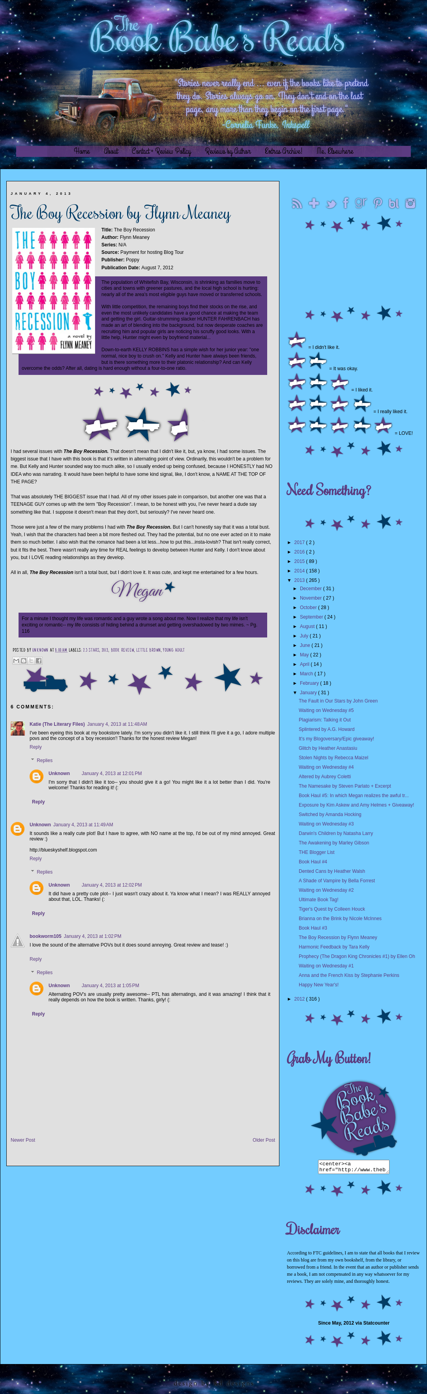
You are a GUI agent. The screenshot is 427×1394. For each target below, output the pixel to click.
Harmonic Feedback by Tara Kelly (334, 947)
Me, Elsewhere (335, 151)
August (308, 626)
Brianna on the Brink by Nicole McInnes (340, 918)
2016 (300, 552)
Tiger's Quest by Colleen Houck (332, 909)
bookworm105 (46, 936)
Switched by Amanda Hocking (330, 814)
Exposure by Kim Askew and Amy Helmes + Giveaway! (356, 805)
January (309, 692)
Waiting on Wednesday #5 (326, 710)
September (312, 617)
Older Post (264, 1140)
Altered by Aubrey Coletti (325, 776)
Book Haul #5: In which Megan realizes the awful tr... (354, 795)
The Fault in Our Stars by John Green (338, 701)
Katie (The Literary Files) (57, 724)
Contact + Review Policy (161, 151)
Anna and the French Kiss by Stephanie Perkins (349, 975)
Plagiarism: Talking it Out (325, 720)
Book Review (122, 651)
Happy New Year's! (319, 985)
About (111, 151)
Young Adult (174, 651)
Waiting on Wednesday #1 (326, 966)
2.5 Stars (91, 651)
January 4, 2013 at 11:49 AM (83, 824)
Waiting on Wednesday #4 (326, 767)
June (305, 645)
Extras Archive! (284, 151)
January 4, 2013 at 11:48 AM (117, 724)
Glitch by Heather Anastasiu (328, 748)
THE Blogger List (317, 852)
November (311, 598)
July (305, 636)
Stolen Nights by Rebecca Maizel (333, 757)
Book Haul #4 (313, 862)
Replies (44, 760)
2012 (300, 999)
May (305, 655)
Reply (36, 747)
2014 (300, 571)
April (305, 664)
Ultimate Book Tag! (319, 899)
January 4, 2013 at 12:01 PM (112, 773)
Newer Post (23, 1140)
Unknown (41, 651)
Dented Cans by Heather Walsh (332, 871)
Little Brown (149, 651)
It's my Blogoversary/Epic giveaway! (336, 739)
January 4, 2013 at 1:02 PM (93, 936)
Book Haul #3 (313, 928)
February (310, 683)
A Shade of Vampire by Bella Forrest (337, 880)
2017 (300, 542)
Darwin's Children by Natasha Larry (336, 833)
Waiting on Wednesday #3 (326, 824)
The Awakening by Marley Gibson (334, 843)
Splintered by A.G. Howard (326, 729)
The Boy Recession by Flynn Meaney (338, 937)
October (309, 607)
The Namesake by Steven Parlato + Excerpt (345, 786)
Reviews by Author (228, 151)
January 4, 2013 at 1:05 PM (110, 985)
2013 (105, 651)
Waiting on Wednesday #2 (326, 890)
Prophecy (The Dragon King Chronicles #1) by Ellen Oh (357, 956)
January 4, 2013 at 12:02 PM (112, 885)
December (311, 588)
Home (82, 151)
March (307, 673)
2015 (300, 561)
